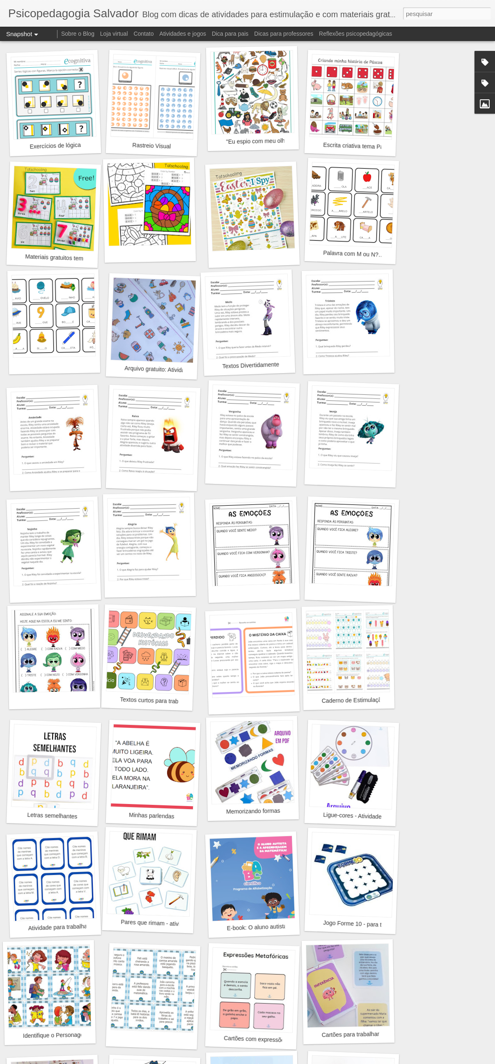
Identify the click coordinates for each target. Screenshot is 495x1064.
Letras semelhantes (52, 816)
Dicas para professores (283, 33)
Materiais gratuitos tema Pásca (64, 258)
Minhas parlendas (151, 816)
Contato (143, 33)
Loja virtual (114, 33)
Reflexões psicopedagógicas (355, 33)
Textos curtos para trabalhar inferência (169, 701)
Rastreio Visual (151, 145)
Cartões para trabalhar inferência (364, 1034)
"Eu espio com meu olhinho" (262, 141)
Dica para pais (230, 33)
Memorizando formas (253, 811)
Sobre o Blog (77, 33)
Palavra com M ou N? (350, 254)
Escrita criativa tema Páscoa (359, 146)
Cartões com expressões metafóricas (271, 1040)
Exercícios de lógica (55, 146)
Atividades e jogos (182, 33)
